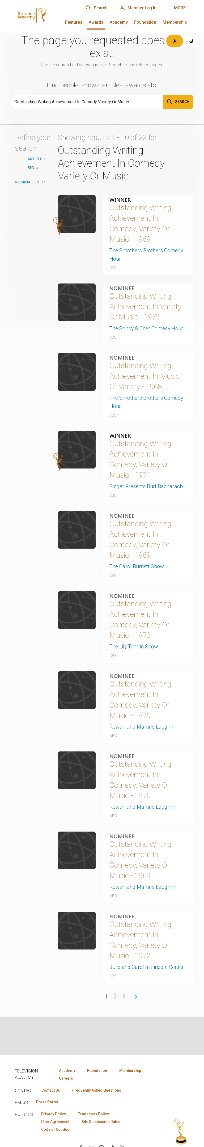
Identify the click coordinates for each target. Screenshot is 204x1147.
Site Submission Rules (101, 1122)
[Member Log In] (137, 8)
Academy (119, 22)
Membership (175, 22)
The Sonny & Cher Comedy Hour (147, 329)
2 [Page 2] (115, 1001)
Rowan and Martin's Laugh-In (143, 730)
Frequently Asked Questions (97, 1090)
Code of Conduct (56, 1130)
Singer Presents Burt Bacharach (146, 488)
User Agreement (55, 1122)
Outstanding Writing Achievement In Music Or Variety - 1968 (144, 377)
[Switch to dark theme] (191, 41)
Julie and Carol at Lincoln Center (147, 972)
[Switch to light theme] (174, 41)
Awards (96, 22)
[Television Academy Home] (42, 16)
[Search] (95, 8)
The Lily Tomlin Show (134, 649)
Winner (120, 200)
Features (73, 22)
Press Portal (47, 1102)
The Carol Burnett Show (137, 568)
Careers (66, 1078)
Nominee (121, 288)
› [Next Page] (136, 1001)
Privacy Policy (53, 1114)
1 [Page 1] (106, 1001)
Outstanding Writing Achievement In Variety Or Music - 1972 (145, 307)
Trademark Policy (94, 1114)
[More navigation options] (175, 8)
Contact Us (51, 1090)
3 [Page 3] (123, 1001)
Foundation (145, 22)
